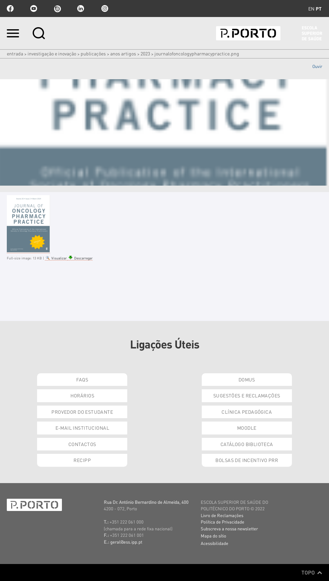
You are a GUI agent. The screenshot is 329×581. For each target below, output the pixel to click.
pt (319, 8)
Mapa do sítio (213, 536)
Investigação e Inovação (52, 53)
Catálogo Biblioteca (246, 444)
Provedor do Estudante (82, 412)
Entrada (15, 53)
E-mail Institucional (82, 428)
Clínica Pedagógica (246, 412)
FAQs (82, 379)
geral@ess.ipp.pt (126, 542)
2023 (145, 53)
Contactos (82, 444)
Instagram (104, 8)
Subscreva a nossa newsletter (229, 528)
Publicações (93, 53)
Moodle (247, 428)
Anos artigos (123, 53)
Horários (82, 395)
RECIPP (82, 460)
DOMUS (246, 379)
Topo (311, 572)
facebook (10, 8)
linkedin (80, 8)
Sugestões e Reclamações (246, 395)
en (311, 8)
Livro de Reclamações (222, 515)
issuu (57, 8)
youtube (33, 8)
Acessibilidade (214, 543)
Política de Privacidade (222, 522)
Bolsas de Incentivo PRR (246, 460)
